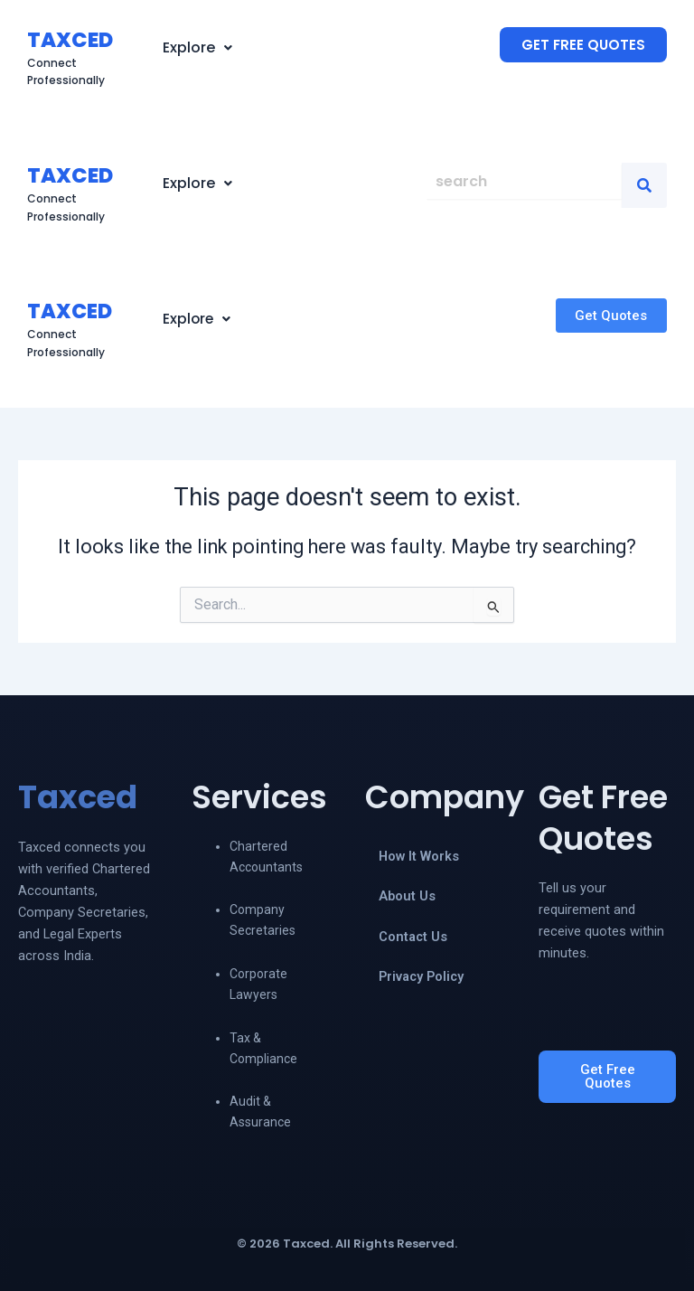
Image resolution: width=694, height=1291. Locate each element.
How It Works (419, 856)
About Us (407, 896)
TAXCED (70, 39)
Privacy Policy (421, 976)
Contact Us (413, 936)
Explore (197, 47)
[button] (197, 48)
